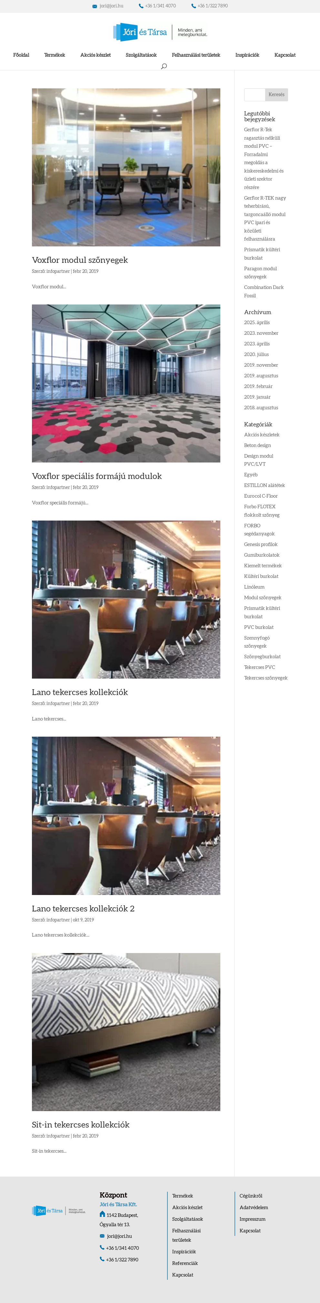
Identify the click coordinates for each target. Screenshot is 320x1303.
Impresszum (252, 1219)
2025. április (257, 322)
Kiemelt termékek (263, 565)
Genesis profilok (261, 544)
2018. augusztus (261, 407)
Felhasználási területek (196, 55)
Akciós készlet (95, 55)
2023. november (261, 333)
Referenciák (185, 1263)
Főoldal (21, 55)
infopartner (58, 271)
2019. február (258, 386)
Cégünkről (251, 1196)
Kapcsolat (285, 55)
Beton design (257, 445)
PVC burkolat (259, 627)
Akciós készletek (262, 435)
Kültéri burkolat (261, 576)
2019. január (257, 397)
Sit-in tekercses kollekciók (81, 1125)
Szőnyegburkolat (262, 656)
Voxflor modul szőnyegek (80, 260)
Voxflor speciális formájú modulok (97, 476)
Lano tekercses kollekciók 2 (83, 909)
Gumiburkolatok (262, 555)
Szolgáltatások (141, 55)
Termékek (54, 55)
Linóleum (254, 587)
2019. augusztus (261, 375)
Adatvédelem (254, 1207)
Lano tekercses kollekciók (80, 692)
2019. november (261, 365)
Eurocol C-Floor (261, 496)
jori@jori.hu (107, 6)
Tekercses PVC (259, 667)
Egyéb (250, 474)
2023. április (257, 344)
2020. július (256, 354)
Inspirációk (247, 55)
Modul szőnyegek (263, 597)
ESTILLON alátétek (264, 485)
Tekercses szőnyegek (266, 678)
